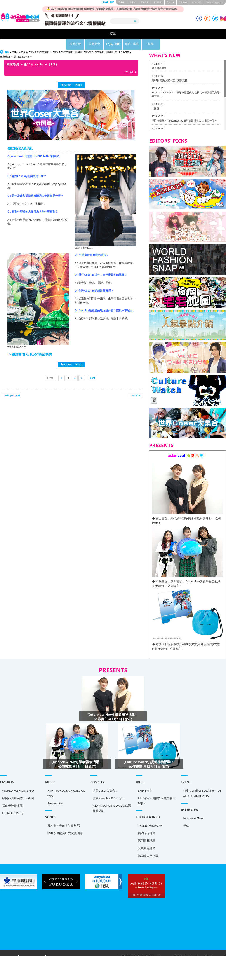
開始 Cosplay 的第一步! (108, 788)
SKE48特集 (145, 780)
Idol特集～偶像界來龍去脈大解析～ (157, 790)
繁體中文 (158, 2)
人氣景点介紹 (146, 838)
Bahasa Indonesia (214, 2)
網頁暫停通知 (159, 57)
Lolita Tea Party (12, 803)
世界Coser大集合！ (41, 41)
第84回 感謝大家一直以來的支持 (169, 70)
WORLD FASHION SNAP (18, 780)
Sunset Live (55, 793)
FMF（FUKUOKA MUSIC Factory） (66, 782)
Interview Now (193, 808)
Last (92, 367)
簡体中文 (145, 2)
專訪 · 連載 (148, 34)
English (170, 2)
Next (78, 74)
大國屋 (155, 98)
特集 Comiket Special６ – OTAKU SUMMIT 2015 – (202, 782)
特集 (171, 34)
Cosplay (23, 41)
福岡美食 (101, 34)
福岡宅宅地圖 (146, 823)
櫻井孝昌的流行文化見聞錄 (65, 823)
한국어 (132, 2)
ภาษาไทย (183, 2)
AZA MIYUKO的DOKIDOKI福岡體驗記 (112, 797)
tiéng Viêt (196, 2)
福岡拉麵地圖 (146, 830)
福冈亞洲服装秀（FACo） (19, 788)
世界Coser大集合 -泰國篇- (68, 41)
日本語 (121, 2)
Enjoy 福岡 (125, 34)
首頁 (7, 41)
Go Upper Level (12, 385)
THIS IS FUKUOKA (150, 815)
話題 (54, 34)
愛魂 (186, 815)
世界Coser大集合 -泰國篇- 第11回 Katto (107, 41)
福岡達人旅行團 (148, 845)
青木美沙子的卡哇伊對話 (63, 815)
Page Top (136, 385)
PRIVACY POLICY (32, 946)
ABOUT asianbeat (60, 946)
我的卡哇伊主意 (12, 795)
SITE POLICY (7, 946)
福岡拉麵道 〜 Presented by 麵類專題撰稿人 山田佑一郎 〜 (184, 110)
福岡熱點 (78, 34)
